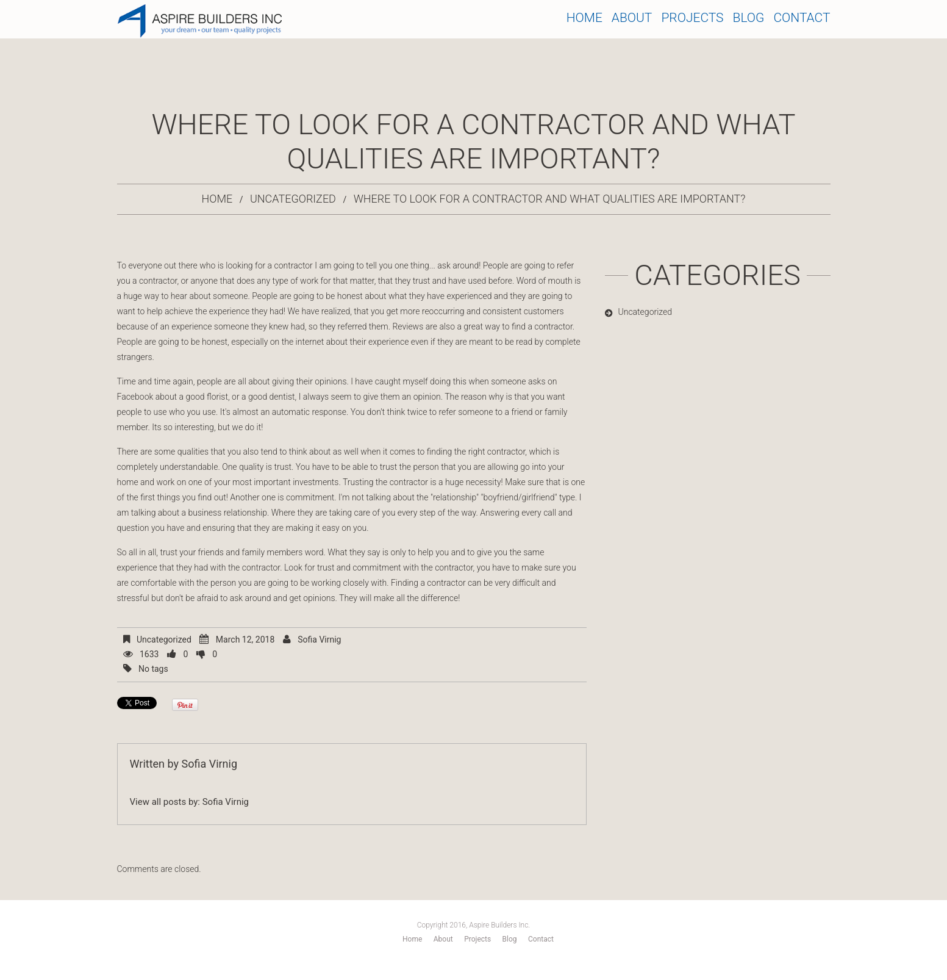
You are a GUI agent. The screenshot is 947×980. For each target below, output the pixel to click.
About (632, 17)
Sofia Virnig (319, 639)
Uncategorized (293, 198)
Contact (801, 17)
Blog (749, 17)
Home (584, 17)
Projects (692, 17)
